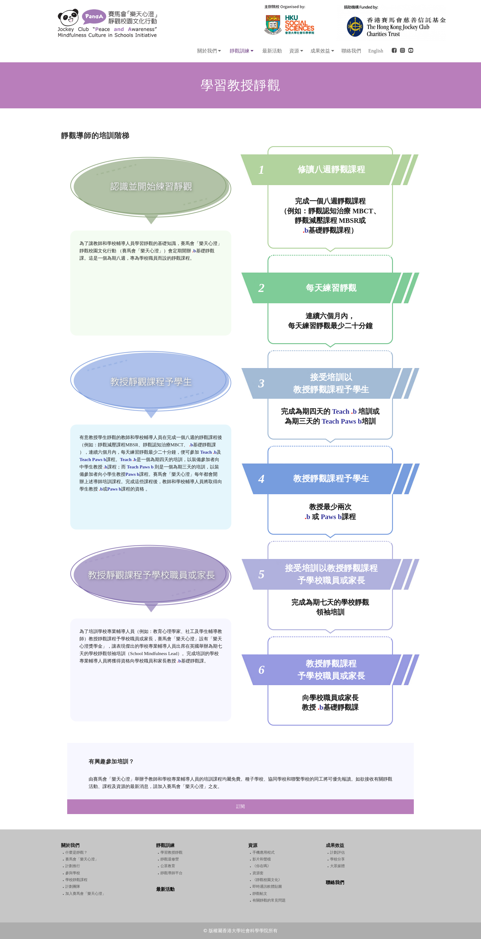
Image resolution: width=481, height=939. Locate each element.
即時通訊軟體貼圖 (267, 886)
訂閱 (240, 806)
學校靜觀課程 (76, 880)
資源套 (258, 873)
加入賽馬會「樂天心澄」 (85, 893)
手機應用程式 (263, 852)
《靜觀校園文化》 (267, 880)
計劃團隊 (72, 886)
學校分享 (337, 859)
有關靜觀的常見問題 (269, 900)
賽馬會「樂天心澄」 (81, 859)
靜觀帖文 (259, 893)
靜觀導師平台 (171, 873)
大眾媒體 (337, 866)
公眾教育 (167, 866)
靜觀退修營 (169, 859)
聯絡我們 (335, 882)
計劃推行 (72, 866)
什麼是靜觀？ (76, 852)
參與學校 (72, 873)
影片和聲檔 (261, 859)
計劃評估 (337, 852)
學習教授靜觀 (171, 852)
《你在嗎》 (261, 866)
